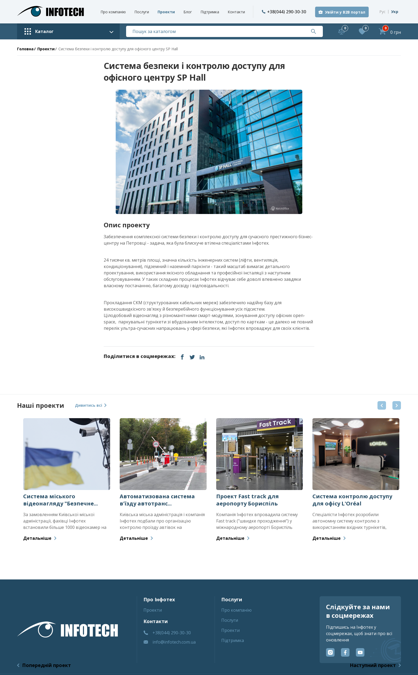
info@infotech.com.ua (174, 642)
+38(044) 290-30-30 (284, 12)
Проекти (166, 11)
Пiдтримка (209, 11)
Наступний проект (373, 665)
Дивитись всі (91, 405)
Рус (382, 12)
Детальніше (40, 538)
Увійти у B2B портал (345, 12)
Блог (187, 11)
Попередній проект (46, 665)
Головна (25, 48)
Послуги (141, 11)
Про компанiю (113, 11)
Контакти (236, 11)
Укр (394, 12)
